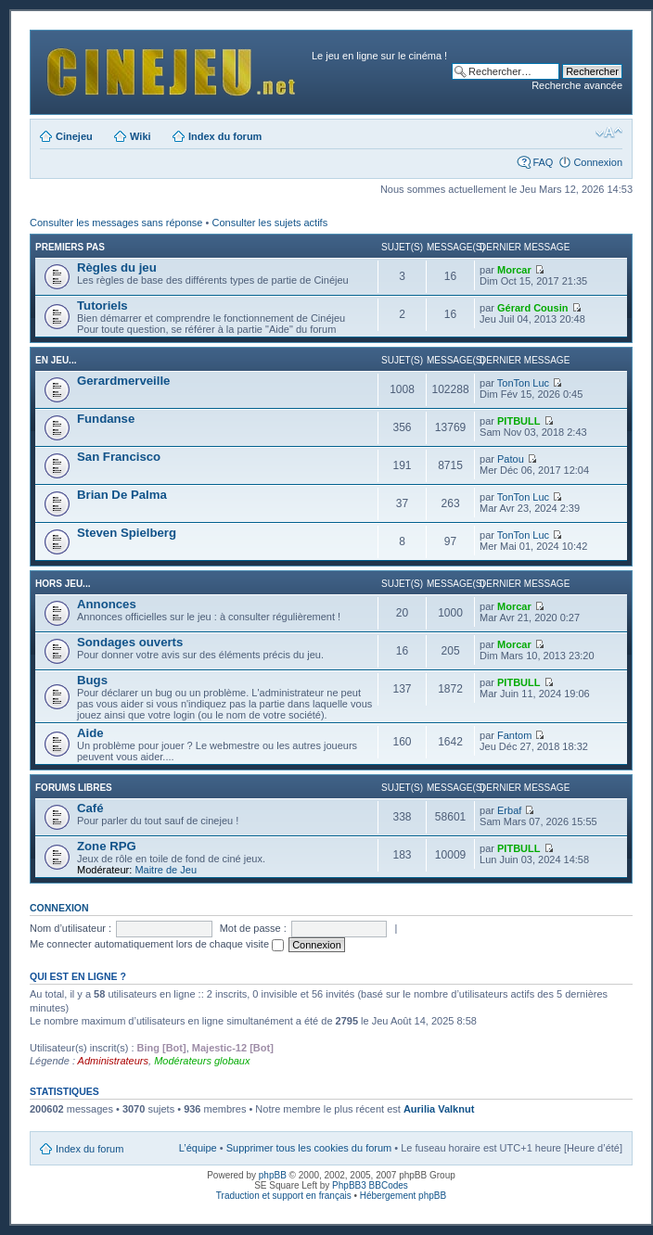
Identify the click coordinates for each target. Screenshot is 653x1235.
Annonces (106, 604)
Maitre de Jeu (165, 869)
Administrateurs (113, 1060)
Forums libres (73, 788)
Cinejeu (74, 136)
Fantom (514, 735)
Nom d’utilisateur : (70, 928)
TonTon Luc (523, 382)
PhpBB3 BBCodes (370, 1185)
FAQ (542, 162)
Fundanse (105, 419)
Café (90, 808)
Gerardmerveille (123, 381)
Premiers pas (70, 247)
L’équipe (198, 1147)
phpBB (273, 1175)
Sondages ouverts (130, 642)
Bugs (92, 680)
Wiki (140, 136)
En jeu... (55, 360)
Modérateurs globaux (202, 1060)
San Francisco (118, 457)
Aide (90, 733)
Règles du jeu (117, 267)
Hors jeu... (62, 584)
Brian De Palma (122, 495)
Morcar (514, 269)
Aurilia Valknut (438, 1108)
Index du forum (225, 136)
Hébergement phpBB (403, 1195)
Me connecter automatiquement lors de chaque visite (157, 943)
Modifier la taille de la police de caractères (608, 132)
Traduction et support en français (284, 1195)
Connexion (597, 162)
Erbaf (509, 810)
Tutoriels (102, 305)
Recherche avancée (576, 85)
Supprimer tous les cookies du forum (309, 1147)
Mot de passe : (253, 928)
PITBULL (518, 421)
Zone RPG (106, 846)
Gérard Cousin (532, 307)
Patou (510, 459)
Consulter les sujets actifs (269, 222)
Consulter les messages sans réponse (116, 222)
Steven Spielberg (126, 533)
